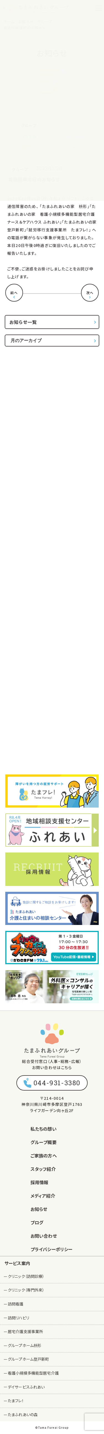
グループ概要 (44, 1142)
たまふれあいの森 (23, 1414)
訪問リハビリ (18, 1318)
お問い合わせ (44, 1235)
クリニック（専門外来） (26, 1290)
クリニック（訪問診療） (26, 1276)
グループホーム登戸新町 (28, 1359)
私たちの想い (44, 1128)
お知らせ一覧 (23, 322)
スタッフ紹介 (43, 1169)
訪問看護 (16, 1304)
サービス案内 (17, 1263)
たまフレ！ (16, 1400)
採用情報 (40, 1182)
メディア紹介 (43, 1195)
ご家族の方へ (44, 1155)
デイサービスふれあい (26, 1387)
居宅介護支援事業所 (25, 1331)
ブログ (37, 1222)
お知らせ (39, 1209)
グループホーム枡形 (24, 1345)
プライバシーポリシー (52, 1249)
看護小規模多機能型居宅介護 (33, 1373)
